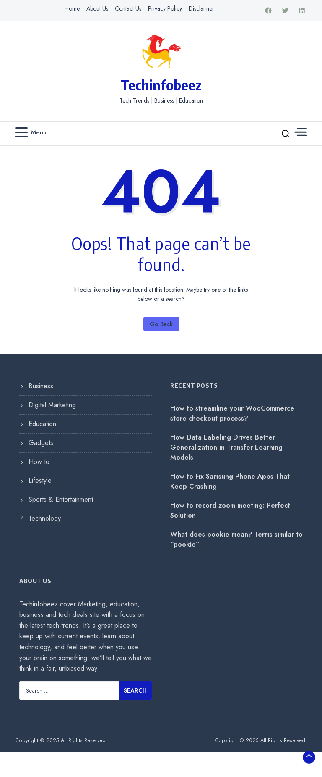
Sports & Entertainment (61, 499)
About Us (97, 8)
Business (41, 386)
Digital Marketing (52, 405)
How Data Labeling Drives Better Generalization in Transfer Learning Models (226, 447)
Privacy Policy (165, 8)
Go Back (161, 324)
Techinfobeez (161, 84)
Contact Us (128, 8)
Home (72, 8)
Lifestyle (40, 480)
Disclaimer (201, 8)
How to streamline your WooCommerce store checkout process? (232, 413)
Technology (45, 518)
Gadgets (41, 443)
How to (39, 461)
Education (42, 424)
